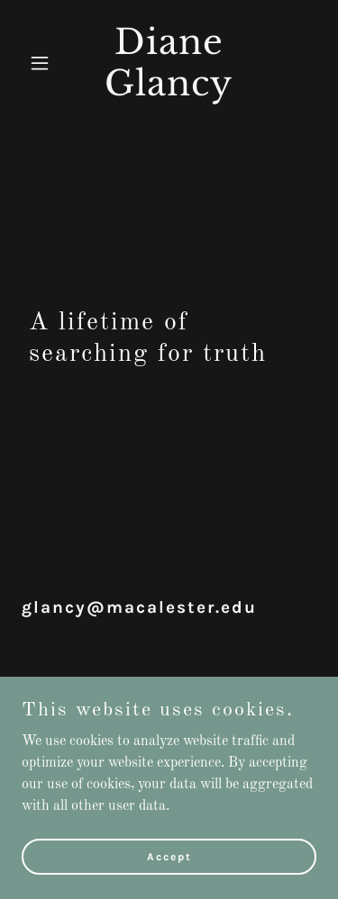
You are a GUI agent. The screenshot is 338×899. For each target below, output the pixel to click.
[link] (169, 92)
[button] (44, 63)
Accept (169, 856)
